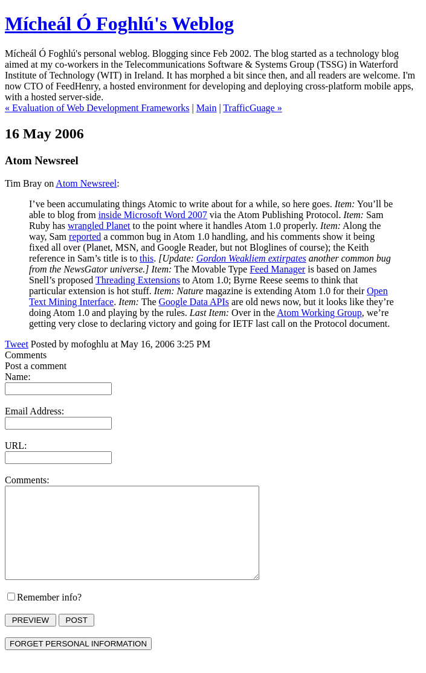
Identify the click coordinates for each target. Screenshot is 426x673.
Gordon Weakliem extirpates (251, 258)
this (146, 258)
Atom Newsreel (86, 183)
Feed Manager (277, 269)
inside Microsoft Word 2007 (152, 215)
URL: (16, 445)
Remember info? (49, 615)
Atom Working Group (319, 313)
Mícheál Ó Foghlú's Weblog (119, 23)
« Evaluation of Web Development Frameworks (97, 108)
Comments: (27, 480)
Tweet (16, 344)
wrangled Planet (99, 226)
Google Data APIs (194, 302)
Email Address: (34, 411)
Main (206, 108)
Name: (18, 377)
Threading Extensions (137, 280)
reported (85, 236)
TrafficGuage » (252, 108)
